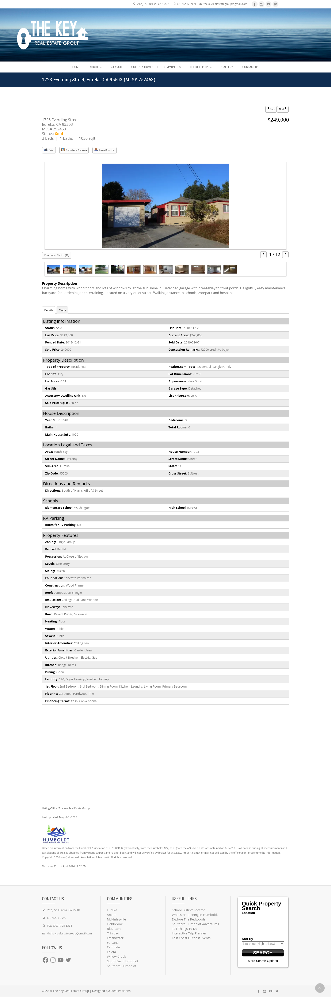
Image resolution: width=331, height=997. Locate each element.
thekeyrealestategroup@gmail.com (225, 4)
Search (116, 67)
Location (248, 913)
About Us (96, 67)
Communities (172, 67)
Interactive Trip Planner (189, 933)
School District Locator (188, 910)
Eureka (112, 910)
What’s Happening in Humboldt (195, 914)
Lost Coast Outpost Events (191, 938)
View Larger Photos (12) (56, 255)
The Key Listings (201, 67)
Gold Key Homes (142, 67)
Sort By (247, 939)
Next (282, 109)
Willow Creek (116, 956)
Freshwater (115, 938)
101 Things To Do (184, 928)
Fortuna (113, 942)
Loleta (111, 952)
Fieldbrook (115, 924)
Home (76, 67)
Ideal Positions (121, 991)
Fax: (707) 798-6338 (59, 925)
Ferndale (113, 947)
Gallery (227, 67)
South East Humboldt (122, 961)
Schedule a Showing (74, 150)
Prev (271, 109)
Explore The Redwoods (188, 919)
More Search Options (263, 961)
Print (49, 150)
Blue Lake (114, 928)
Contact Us (250, 67)
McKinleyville (116, 919)
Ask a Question (104, 150)
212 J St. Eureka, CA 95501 (153, 4)
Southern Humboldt (121, 966)
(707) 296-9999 (186, 4)
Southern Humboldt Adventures (195, 924)
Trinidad (113, 933)
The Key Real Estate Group (71, 991)
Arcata (112, 914)
